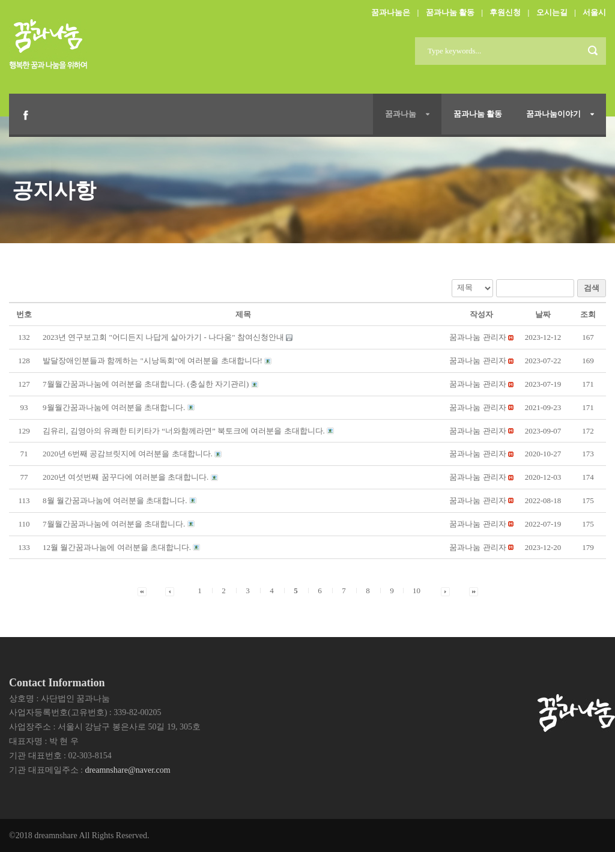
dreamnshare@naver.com (127, 770)
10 (416, 590)
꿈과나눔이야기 (553, 113)
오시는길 (552, 12)
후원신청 (505, 12)
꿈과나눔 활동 (450, 12)
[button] (477, 337)
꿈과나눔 (400, 113)
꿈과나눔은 (390, 12)
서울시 (594, 12)
